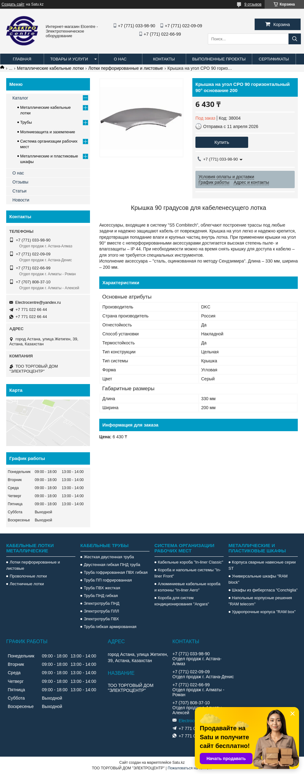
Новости (20, 199)
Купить (221, 142)
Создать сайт (13, 4)
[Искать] (294, 38)
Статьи (19, 190)
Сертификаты (274, 59)
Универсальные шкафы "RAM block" (258, 579)
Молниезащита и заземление (47, 132)
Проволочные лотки (28, 576)
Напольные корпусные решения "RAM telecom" (260, 600)
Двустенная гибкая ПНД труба (112, 564)
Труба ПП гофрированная (108, 580)
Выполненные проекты (219, 59)
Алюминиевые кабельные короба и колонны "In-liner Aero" (187, 587)
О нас (120, 59)
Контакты (164, 59)
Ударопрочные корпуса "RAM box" (264, 611)
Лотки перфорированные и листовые (125, 68)
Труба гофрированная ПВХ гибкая (116, 572)
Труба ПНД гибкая (101, 595)
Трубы (26, 122)
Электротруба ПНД (101, 603)
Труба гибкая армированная (110, 626)
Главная (22, 59)
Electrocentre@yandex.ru (38, 302)
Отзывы (20, 181)
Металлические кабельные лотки (50, 68)
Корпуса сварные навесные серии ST (262, 565)
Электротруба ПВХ (101, 619)
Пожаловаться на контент (190, 768)
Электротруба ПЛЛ (101, 611)
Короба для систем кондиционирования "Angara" (181, 600)
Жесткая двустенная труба (109, 557)
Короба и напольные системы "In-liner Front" (187, 573)
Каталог (20, 97)
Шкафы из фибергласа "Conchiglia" (265, 590)
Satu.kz (178, 762)
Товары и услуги (69, 59)
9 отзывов (253, 4)
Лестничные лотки (27, 584)
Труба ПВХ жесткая (102, 588)
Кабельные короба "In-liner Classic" (190, 562)
